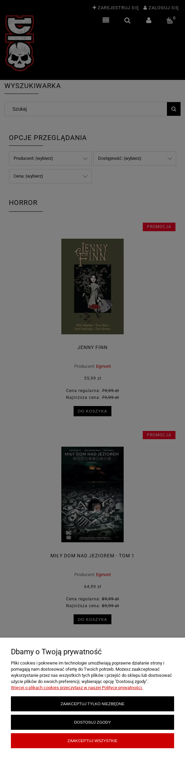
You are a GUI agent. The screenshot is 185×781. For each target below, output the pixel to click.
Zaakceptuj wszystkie (92, 740)
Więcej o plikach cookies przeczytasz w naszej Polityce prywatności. (77, 687)
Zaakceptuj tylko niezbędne (92, 703)
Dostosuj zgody (92, 722)
